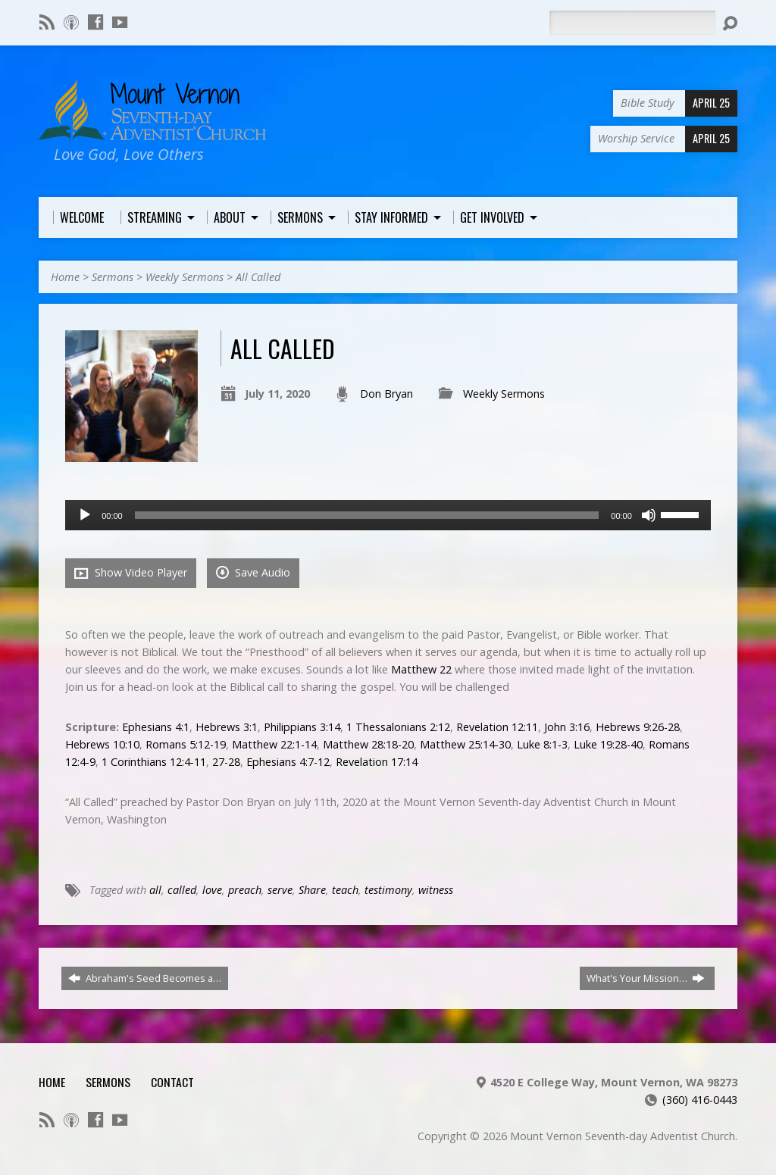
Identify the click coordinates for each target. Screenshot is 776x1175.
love (212, 890)
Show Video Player (130, 572)
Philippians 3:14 (302, 727)
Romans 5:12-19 (186, 744)
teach (345, 890)
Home (65, 277)
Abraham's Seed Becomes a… (144, 978)
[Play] (84, 515)
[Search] (632, 23)
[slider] (367, 515)
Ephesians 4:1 (155, 727)
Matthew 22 (421, 669)
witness (435, 890)
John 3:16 (567, 727)
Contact (172, 1082)
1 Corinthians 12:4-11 (154, 762)
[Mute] (648, 515)
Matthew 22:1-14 (274, 744)
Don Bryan (386, 393)
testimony (388, 890)
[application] (388, 515)
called (181, 890)
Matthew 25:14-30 (465, 744)
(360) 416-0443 (699, 1099)
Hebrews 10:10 (102, 744)
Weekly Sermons (185, 277)
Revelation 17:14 (377, 762)
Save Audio (253, 572)
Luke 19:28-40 (608, 744)
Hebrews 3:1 (227, 727)
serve (280, 890)
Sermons (112, 277)
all (155, 890)
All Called (258, 277)
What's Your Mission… (646, 978)
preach (244, 890)
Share (312, 890)
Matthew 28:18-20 (368, 744)
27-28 (226, 762)
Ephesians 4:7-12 (288, 762)
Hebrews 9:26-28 (638, 727)
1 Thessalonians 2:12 (398, 727)
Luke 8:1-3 (542, 744)
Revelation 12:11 (497, 727)
